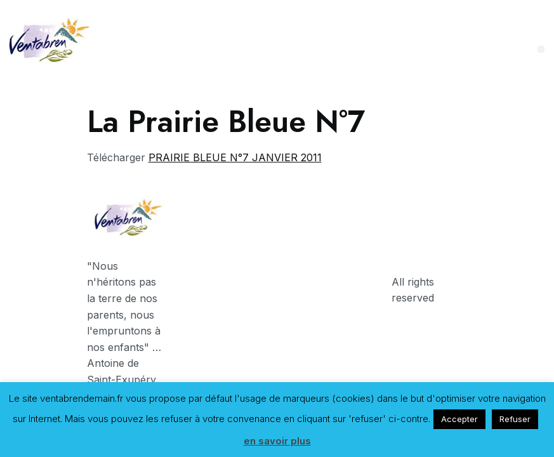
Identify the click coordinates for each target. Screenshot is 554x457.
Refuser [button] (515, 419)
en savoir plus (277, 441)
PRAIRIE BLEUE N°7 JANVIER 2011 (235, 157)
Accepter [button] (459, 419)
